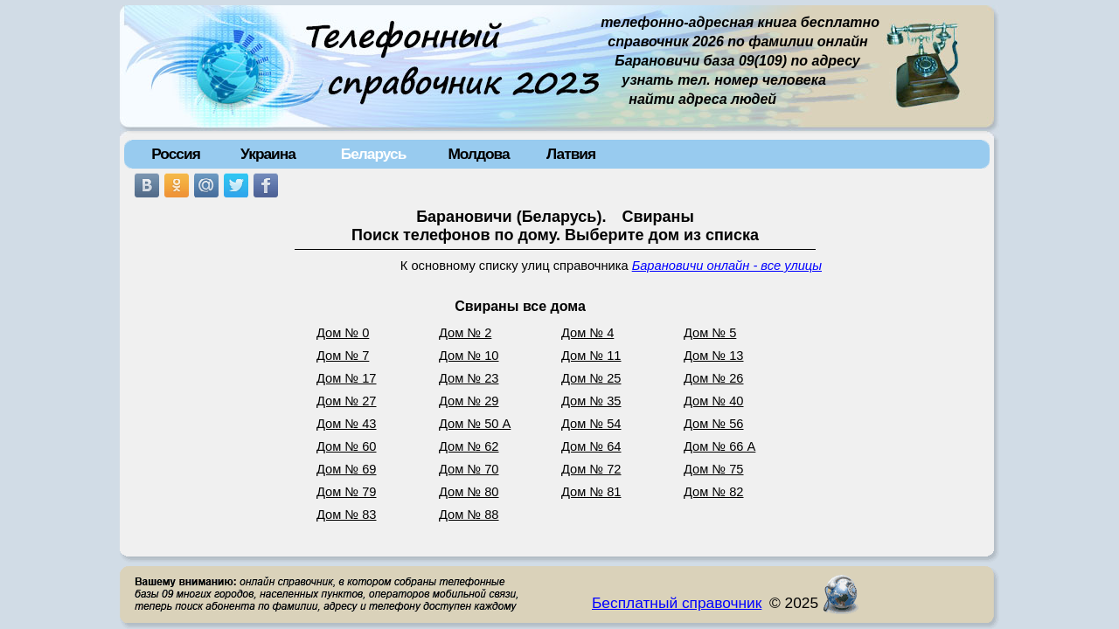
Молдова (478, 153)
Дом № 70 (469, 469)
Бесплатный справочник (676, 603)
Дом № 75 (714, 469)
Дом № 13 (714, 356)
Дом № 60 (346, 446)
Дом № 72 (591, 469)
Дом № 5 (710, 333)
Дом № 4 (587, 333)
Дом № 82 (714, 492)
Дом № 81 (591, 492)
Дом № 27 (346, 401)
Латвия (570, 153)
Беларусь (374, 153)
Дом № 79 (346, 492)
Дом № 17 (346, 378)
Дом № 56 (714, 424)
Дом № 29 (469, 401)
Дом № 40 (714, 401)
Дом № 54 (591, 424)
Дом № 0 (342, 333)
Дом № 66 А (719, 446)
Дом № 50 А (475, 424)
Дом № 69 (346, 469)
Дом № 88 (469, 515)
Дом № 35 (591, 401)
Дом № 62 (469, 446)
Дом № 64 (591, 446)
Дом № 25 (591, 378)
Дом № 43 (346, 424)
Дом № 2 (465, 333)
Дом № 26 (714, 378)
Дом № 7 (342, 356)
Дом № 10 (469, 356)
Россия (175, 153)
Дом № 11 (591, 356)
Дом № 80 (469, 492)
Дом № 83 (346, 515)
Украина (267, 153)
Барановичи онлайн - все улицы (727, 266)
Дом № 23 (469, 378)
